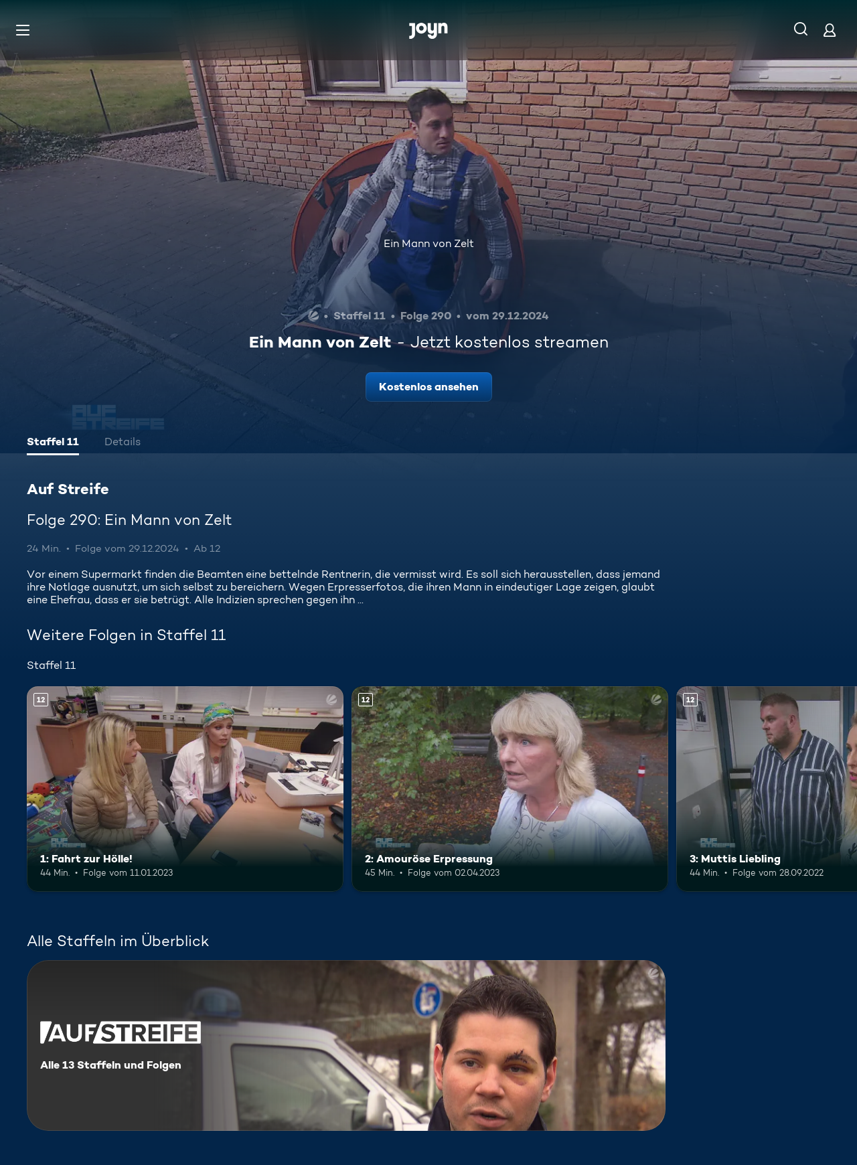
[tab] (53, 443)
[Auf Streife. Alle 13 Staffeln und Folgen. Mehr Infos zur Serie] (346, 1045)
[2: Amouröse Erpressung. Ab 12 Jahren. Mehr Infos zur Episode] (510, 789)
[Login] (829, 30)
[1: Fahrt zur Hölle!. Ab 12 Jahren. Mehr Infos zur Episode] (185, 789)
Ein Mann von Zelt (429, 243)
